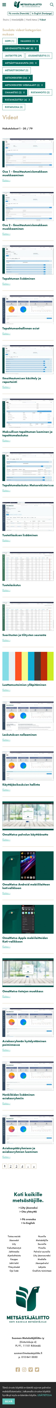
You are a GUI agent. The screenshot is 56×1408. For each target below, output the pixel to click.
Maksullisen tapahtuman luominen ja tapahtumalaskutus (27, 433)
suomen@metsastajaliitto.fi (28, 1353)
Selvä (8, 1401)
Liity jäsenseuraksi (42, 1255)
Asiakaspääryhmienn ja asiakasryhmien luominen (20, 1150)
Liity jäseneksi (28, 1207)
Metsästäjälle (17, 19)
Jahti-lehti (14, 1263)
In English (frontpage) (42, 13)
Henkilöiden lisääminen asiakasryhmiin (18, 1096)
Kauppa (14, 1259)
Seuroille (42, 1244)
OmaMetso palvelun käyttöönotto (25, 834)
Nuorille (42, 1236)
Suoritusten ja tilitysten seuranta (24, 635)
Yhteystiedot (14, 1267)
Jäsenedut (14, 1240)
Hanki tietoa (31, 19)
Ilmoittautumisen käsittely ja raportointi (21, 380)
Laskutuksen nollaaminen (19, 735)
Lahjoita (42, 1267)
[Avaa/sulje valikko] (4, 4)
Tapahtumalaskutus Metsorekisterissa (28, 485)
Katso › (6, 180)
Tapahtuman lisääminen (18, 278)
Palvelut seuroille (42, 1251)
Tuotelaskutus (11, 585)
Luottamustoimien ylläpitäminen (24, 685)
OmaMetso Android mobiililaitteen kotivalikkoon (26, 886)
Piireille (42, 1247)
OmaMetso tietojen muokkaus (22, 991)
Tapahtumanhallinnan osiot (20, 328)
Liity (14, 1244)
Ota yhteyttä (28, 1211)
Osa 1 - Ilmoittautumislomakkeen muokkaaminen (24, 173)
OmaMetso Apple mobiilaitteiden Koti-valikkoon (25, 939)
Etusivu (6, 19)
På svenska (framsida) (19, 13)
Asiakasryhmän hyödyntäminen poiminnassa (24, 1043)
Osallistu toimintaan (42, 1270)
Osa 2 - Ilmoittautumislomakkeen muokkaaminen (24, 227)
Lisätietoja (44, 1395)
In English (28, 1223)
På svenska (28, 1219)
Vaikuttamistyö (14, 1247)
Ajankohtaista (14, 1255)
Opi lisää (14, 1270)
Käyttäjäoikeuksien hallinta (21, 784)
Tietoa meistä (14, 1236)
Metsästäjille (42, 1240)
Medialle (42, 1259)
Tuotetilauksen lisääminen (20, 535)
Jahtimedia (14, 1251)
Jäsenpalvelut (42, 1263)
